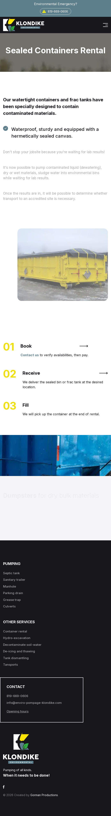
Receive (65, 373)
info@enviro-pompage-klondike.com (34, 703)
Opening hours (18, 711)
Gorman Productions (44, 795)
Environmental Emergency (55, 4)
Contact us (30, 355)
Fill (26, 405)
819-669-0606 (55, 11)
